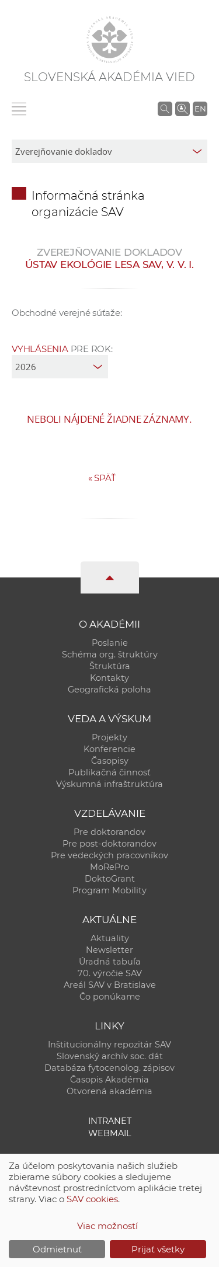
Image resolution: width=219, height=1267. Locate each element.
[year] (60, 366)
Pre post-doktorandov (109, 843)
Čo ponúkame (109, 996)
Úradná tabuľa (110, 961)
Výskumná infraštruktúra (109, 784)
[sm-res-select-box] (109, 151)
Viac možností (107, 1225)
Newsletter (109, 950)
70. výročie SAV (110, 973)
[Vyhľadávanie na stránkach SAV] (165, 108)
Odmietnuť (57, 1249)
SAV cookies (92, 1199)
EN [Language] (200, 108)
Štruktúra (109, 666)
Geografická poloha (109, 689)
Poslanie (110, 643)
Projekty (109, 737)
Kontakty (109, 678)
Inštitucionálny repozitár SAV (109, 1044)
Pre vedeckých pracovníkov (109, 855)
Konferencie (109, 749)
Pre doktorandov (109, 832)
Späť (102, 477)
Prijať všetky (158, 1249)
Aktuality (110, 938)
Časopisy (109, 761)
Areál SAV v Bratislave (110, 985)
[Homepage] (109, 39)
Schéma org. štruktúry (110, 654)
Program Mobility (109, 890)
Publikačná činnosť (109, 772)
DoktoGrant (110, 878)
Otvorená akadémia (109, 1091)
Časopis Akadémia (109, 1079)
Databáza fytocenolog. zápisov (109, 1068)
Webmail (109, 1133)
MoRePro (109, 867)
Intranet (109, 1121)
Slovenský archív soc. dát (110, 1056)
